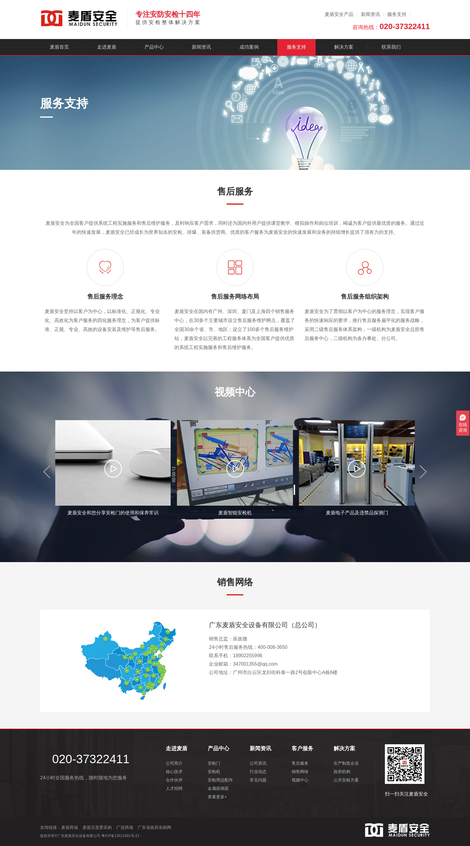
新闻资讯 (370, 14)
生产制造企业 (346, 763)
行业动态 (258, 771)
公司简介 (174, 763)
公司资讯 (258, 763)
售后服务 (300, 763)
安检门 (214, 763)
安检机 (214, 771)
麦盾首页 (59, 47)
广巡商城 (124, 827)
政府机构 (342, 771)
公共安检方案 (346, 780)
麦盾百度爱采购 (97, 827)
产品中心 (154, 47)
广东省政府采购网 (154, 827)
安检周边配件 (220, 780)
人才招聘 (174, 788)
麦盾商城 (69, 827)
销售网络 (300, 771)
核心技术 (174, 771)
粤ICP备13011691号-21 (120, 836)
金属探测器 (218, 788)
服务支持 (396, 14)
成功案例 (249, 47)
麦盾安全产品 (339, 14)
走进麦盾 (106, 47)
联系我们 (391, 47)
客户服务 (302, 748)
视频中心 (300, 780)
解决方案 (343, 47)
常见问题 (258, 780)
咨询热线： (391, 26)
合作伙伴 (174, 780)
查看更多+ (217, 796)
